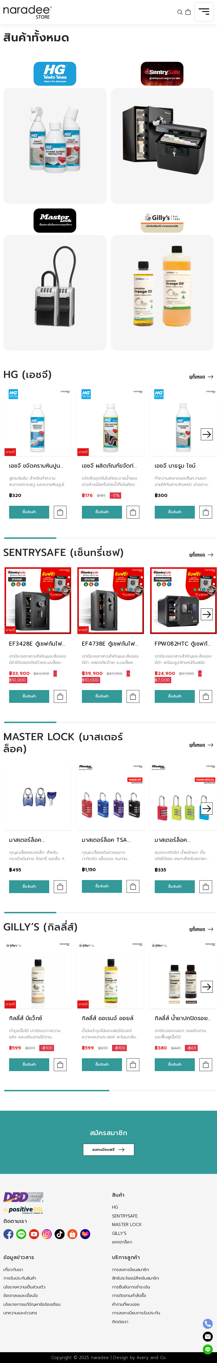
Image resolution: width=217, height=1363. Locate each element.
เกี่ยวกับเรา (13, 1269)
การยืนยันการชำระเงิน (131, 1287)
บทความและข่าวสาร (20, 1313)
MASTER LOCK (127, 1224)
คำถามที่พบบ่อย (126, 1304)
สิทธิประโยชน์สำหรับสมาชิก (135, 1278)
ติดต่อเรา (120, 1322)
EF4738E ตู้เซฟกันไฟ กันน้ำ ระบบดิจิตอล (108, 648)
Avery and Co (151, 1357)
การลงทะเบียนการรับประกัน (136, 1313)
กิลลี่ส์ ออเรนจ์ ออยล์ (107, 1018)
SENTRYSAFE (125, 1216)
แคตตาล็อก (122, 1242)
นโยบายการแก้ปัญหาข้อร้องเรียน (32, 1304)
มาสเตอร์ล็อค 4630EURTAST (28, 844)
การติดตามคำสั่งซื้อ (129, 1295)
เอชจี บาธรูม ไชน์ (175, 466)
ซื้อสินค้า (29, 512)
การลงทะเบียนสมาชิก (130, 1269)
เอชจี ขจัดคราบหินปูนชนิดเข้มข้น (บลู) (34, 470)
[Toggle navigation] (204, 12)
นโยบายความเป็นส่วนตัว (24, 1287)
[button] (207, 434)
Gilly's (119, 1233)
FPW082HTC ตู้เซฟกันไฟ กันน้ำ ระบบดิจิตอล (183, 648)
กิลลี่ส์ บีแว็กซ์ (25, 1018)
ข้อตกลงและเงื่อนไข (20, 1295)
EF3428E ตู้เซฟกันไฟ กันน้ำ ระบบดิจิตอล (35, 648)
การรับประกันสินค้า (19, 1278)
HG (115, 1207)
